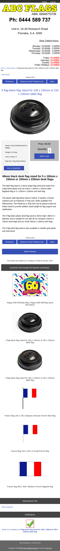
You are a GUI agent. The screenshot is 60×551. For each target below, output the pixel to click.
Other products (7, 507)
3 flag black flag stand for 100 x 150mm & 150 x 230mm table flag (30, 379)
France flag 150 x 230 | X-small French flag (30, 451)
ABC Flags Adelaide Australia (28, 548)
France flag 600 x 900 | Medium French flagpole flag (30, 487)
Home (44, 2)
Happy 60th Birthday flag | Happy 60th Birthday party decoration (30, 304)
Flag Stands (11, 68)
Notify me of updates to (30, 526)
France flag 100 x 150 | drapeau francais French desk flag (30, 416)
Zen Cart (49, 548)
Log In (53, 2)
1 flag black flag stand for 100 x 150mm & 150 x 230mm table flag (30, 341)
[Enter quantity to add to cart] (49, 150)
